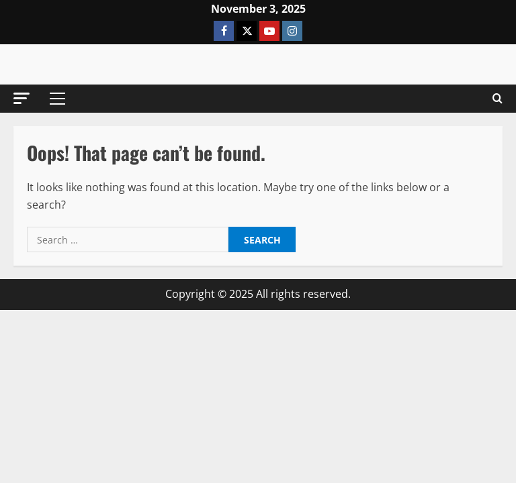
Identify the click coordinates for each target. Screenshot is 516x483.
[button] (21, 98)
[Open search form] (497, 98)
